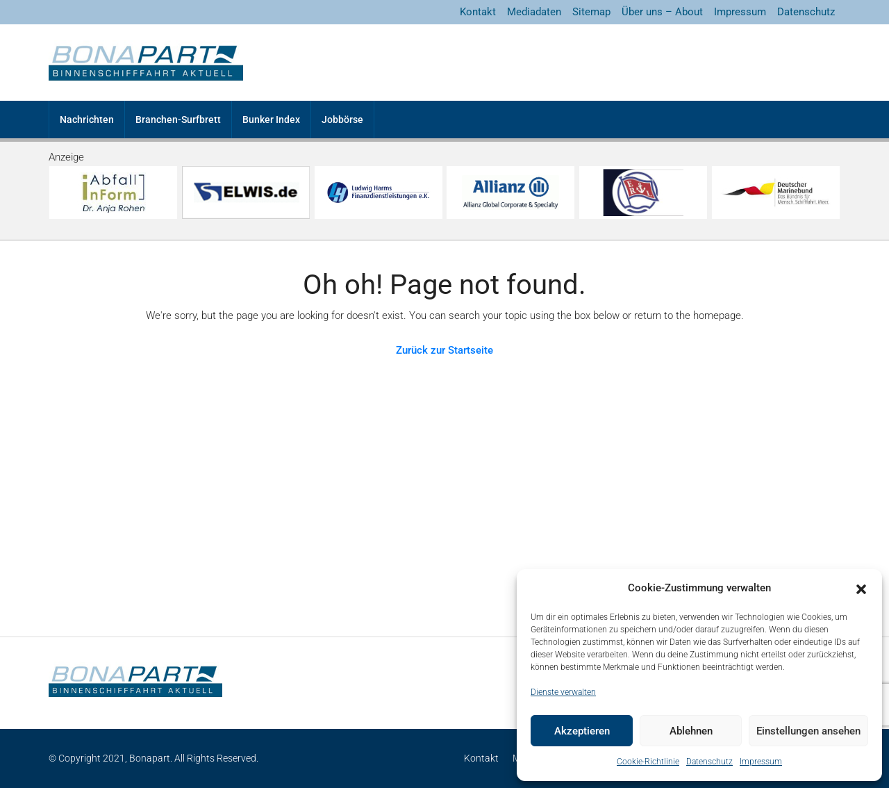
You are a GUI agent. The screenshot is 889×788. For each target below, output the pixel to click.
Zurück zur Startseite (444, 350)
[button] (861, 589)
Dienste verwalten (563, 692)
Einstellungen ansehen (808, 731)
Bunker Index (271, 119)
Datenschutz (709, 761)
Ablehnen (691, 731)
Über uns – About (662, 12)
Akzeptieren (582, 731)
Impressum (761, 761)
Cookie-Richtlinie (648, 761)
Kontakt (478, 12)
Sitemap (591, 12)
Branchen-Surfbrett (178, 119)
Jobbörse (342, 119)
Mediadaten (534, 12)
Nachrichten (87, 119)
